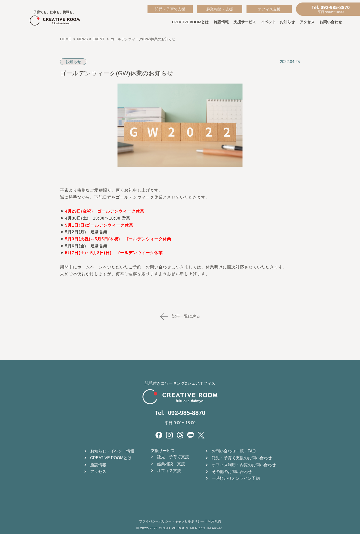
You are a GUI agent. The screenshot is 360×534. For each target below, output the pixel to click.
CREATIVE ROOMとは (190, 21)
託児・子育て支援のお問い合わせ (242, 458)
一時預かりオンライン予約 (236, 478)
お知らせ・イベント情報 (112, 451)
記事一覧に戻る (180, 316)
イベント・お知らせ (278, 21)
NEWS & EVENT (90, 39)
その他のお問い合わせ (232, 471)
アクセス (307, 21)
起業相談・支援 (219, 9)
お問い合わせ (331, 21)
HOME (65, 39)
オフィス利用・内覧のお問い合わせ (244, 465)
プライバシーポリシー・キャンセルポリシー (171, 521)
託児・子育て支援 (170, 9)
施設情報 (221, 21)
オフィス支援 (269, 9)
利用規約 (214, 521)
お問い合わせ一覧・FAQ (234, 451)
